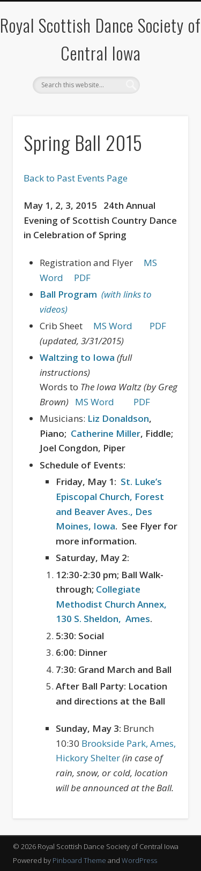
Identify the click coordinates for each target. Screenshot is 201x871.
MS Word (112, 326)
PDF (82, 277)
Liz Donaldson (118, 418)
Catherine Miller (105, 433)
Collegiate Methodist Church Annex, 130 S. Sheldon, (111, 604)
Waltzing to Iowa (77, 357)
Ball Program (70, 294)
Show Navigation (162, 95)
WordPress (139, 860)
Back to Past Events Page (76, 178)
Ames (137, 618)
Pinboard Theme (79, 860)
